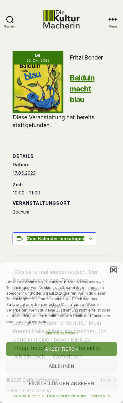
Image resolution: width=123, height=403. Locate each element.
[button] (113, 270)
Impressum (99, 396)
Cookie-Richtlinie (28, 396)
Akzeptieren (61, 349)
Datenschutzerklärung (67, 396)
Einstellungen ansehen (61, 383)
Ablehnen (62, 366)
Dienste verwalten (61, 333)
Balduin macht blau (82, 88)
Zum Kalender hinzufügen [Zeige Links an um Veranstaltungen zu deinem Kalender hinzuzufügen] (55, 238)
